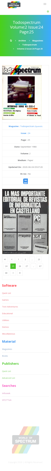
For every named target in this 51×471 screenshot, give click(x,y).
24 (25, 133)
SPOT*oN (6, 400)
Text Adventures (10, 306)
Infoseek (6, 393)
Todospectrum (29, 44)
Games (5, 299)
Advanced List (8, 378)
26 (20, 266)
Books (5, 355)
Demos (5, 327)
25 (13, 266)
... (32, 259)
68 (6, 273)
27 (27, 266)
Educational (7, 313)
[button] (48, 11)
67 (40, 266)
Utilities (5, 320)
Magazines (37, 40)
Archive (22, 40)
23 (39, 259)
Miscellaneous (8, 333)
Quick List (6, 293)
